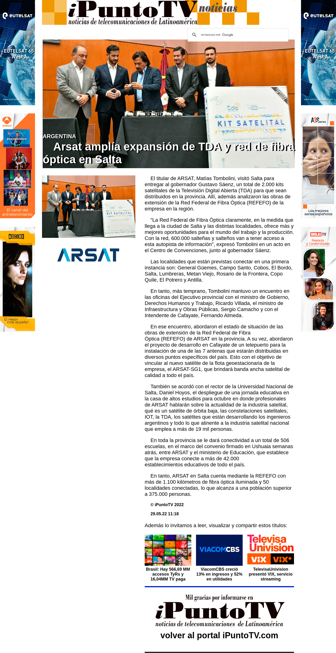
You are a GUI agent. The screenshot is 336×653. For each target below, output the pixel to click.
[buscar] (237, 35)
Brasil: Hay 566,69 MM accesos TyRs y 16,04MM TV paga (168, 574)
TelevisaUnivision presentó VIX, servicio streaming (271, 574)
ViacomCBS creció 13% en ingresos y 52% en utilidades (219, 574)
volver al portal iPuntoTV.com (219, 635)
